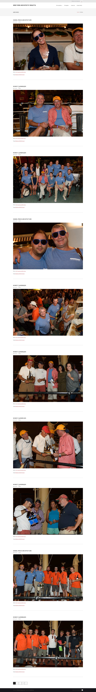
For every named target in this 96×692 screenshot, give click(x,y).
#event (23, 74)
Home (78, 12)
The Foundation (59, 5)
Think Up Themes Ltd (21, 690)
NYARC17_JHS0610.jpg (19, 153)
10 (23, 683)
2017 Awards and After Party (21, 72)
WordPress (32, 690)
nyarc (19, 88)
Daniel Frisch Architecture (22, 20)
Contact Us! (73, 5)
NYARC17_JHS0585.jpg (19, 617)
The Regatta (66, 5)
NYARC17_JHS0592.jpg (19, 352)
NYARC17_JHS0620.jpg (19, 86)
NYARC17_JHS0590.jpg (19, 484)
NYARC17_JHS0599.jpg (19, 285)
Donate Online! (79, 5)
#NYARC (20, 74)
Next (26, 683)
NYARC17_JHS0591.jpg (19, 418)
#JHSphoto (17, 74)
